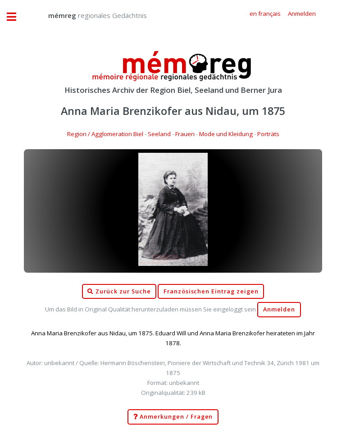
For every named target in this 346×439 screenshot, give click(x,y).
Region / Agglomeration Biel (105, 134)
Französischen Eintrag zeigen (211, 291)
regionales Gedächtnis (88, 15)
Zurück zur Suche (118, 291)
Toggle (16, 17)
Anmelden (279, 309)
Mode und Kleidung (226, 134)
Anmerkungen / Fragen (173, 417)
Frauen (185, 134)
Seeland (159, 134)
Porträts (268, 134)
